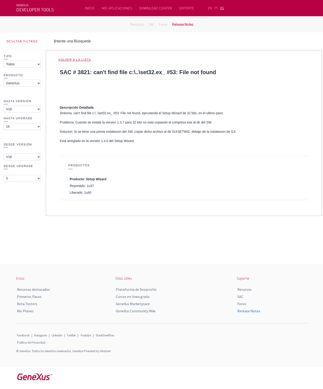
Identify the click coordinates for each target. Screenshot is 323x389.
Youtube (85, 335)
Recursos (137, 24)
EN (210, 8)
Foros (163, 24)
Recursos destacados (33, 289)
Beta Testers (27, 303)
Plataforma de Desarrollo (136, 289)
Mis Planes (25, 311)
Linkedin (57, 335)
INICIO (90, 8)
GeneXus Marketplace (133, 303)
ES (222, 8)
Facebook (23, 335)
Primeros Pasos (29, 296)
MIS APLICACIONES (117, 8)
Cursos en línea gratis (133, 296)
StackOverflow (105, 335)
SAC (151, 24)
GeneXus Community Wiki (135, 311)
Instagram (40, 335)
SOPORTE (186, 8)
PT (216, 8)
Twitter (71, 335)
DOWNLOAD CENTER (155, 8)
